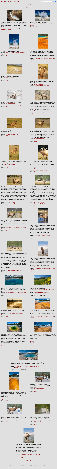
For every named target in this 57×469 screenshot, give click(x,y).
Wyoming (9, 29)
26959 (16, 367)
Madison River (37, 235)
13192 (7, 421)
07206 (7, 55)
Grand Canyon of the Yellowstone (12, 28)
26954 (35, 319)
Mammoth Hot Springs (38, 112)
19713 (7, 106)
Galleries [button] (16, 1)
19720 (7, 167)
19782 (7, 271)
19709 (35, 87)
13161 (35, 391)
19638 (7, 80)
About (5, 1)
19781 (35, 238)
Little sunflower (37, 289)
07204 (35, 26)
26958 (35, 342)
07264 (35, 61)
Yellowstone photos (31, 463)
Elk (34, 84)
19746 (7, 230)
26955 (7, 346)
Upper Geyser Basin (38, 23)
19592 (7, 316)
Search (11, 1)
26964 (7, 400)
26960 (35, 293)
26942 (7, 30)
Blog (8, 1)
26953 (7, 295)
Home (2, 1)
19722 (35, 171)
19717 (7, 135)
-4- (29, 7)
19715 (35, 114)
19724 (35, 205)
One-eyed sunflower (44, 289)
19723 (7, 205)
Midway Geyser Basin (38, 58)
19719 (35, 141)
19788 (35, 271)
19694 (21, 457)
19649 (35, 424)
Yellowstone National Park (48, 23)
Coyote (6, 77)
